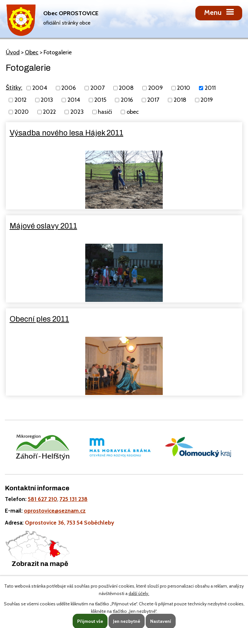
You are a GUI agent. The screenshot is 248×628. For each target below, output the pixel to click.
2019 (207, 99)
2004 (39, 87)
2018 (180, 99)
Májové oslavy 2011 (43, 226)
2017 (153, 99)
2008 (126, 87)
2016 (127, 99)
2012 (20, 99)
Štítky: (14, 87)
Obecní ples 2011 (39, 319)
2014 (73, 99)
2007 (97, 87)
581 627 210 (42, 498)
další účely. (139, 593)
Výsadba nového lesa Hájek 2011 (66, 133)
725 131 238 (73, 498)
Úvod (13, 52)
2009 (155, 87)
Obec (31, 52)
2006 (68, 87)
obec (133, 111)
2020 (22, 111)
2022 (49, 111)
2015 (100, 99)
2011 (210, 87)
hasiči (105, 111)
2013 (47, 99)
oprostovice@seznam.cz (55, 510)
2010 (183, 87)
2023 (77, 111)
